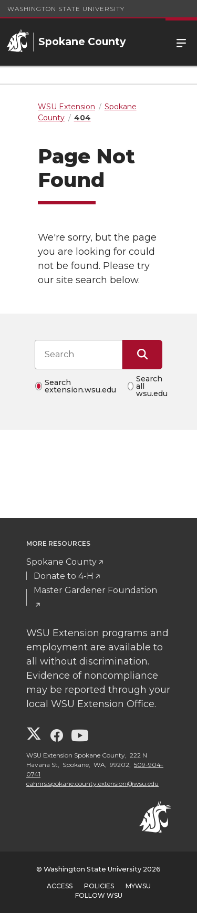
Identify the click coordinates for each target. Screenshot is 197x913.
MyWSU (138, 886)
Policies (99, 886)
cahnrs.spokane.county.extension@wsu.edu (92, 783)
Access (59, 886)
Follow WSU (98, 895)
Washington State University (66, 9)
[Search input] (78, 354)
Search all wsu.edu (152, 386)
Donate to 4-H (64, 576)
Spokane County (61, 562)
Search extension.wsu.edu (80, 386)
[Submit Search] (142, 354)
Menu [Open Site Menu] (181, 42)
